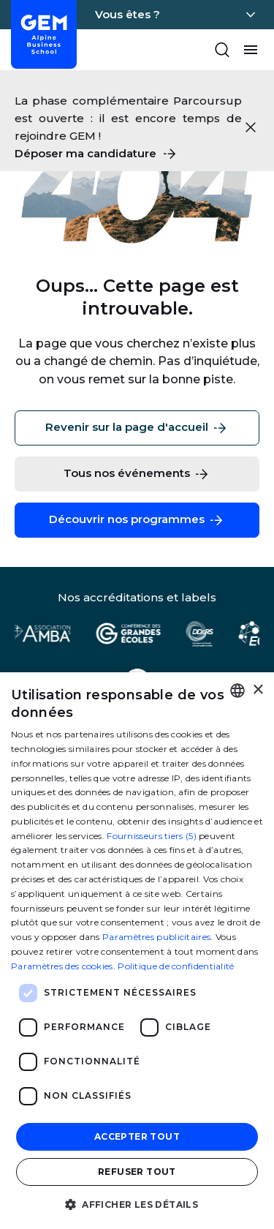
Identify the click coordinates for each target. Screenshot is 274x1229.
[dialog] (137, 950)
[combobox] (237, 690)
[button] (137, 1203)
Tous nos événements (137, 474)
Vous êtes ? (127, 14)
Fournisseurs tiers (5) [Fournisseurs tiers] (152, 835)
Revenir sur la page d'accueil (137, 428)
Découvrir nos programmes (137, 520)
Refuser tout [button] (137, 1171)
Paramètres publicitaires (156, 936)
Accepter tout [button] (137, 1136)
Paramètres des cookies (62, 966)
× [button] (257, 690)
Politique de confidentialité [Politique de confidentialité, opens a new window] (176, 966)
